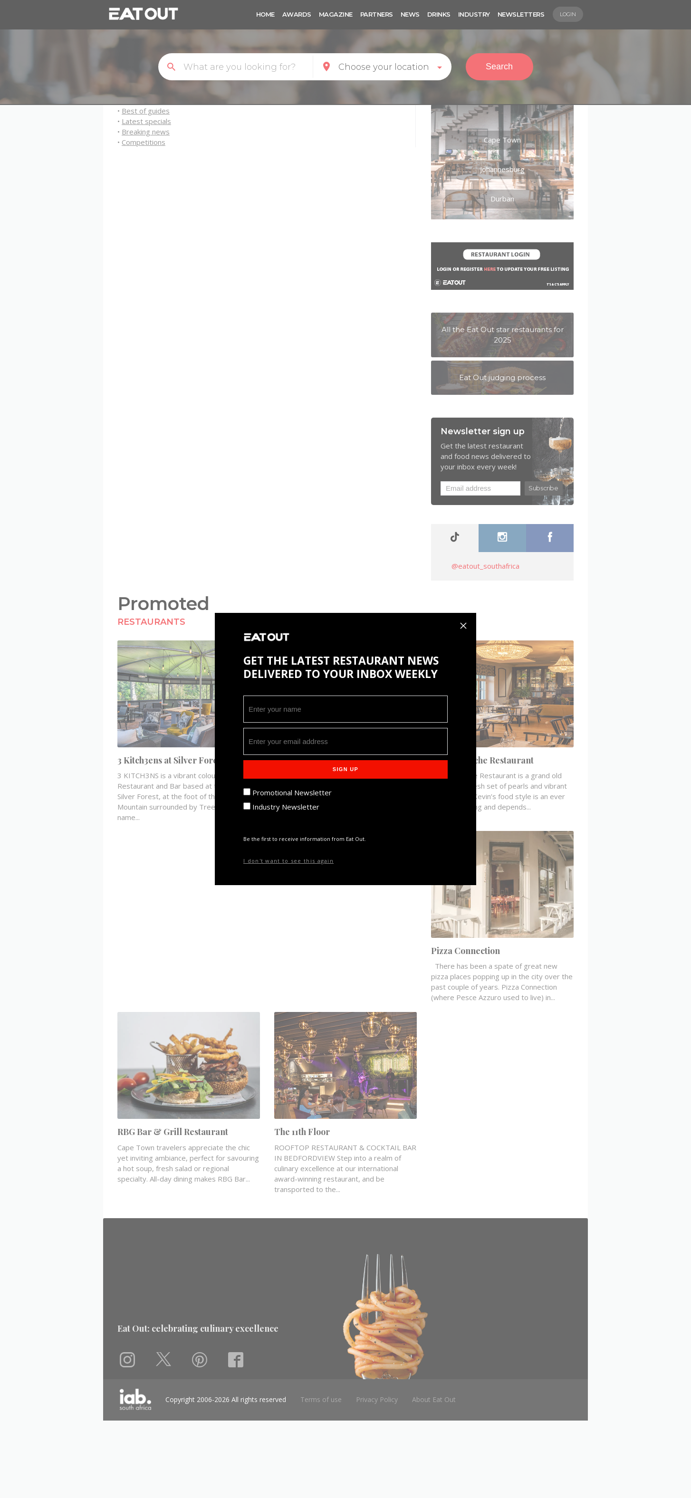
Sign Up (345, 769)
